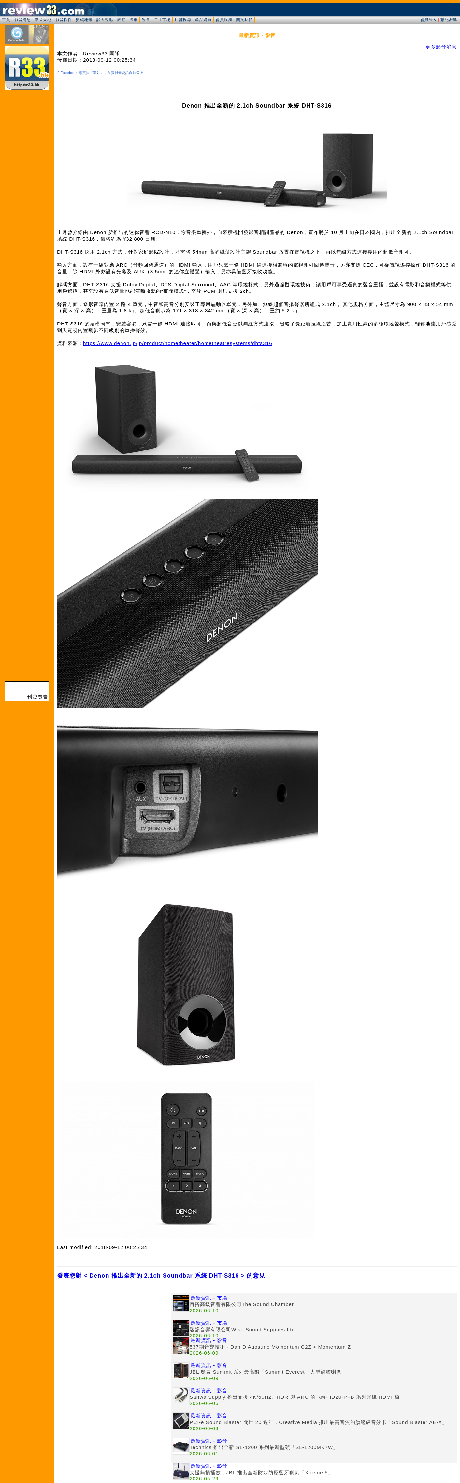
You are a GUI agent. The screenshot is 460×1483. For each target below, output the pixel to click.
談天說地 (104, 19)
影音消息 (22, 19)
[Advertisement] (114, 1338)
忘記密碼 (448, 19)
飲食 (146, 19)
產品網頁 (203, 19)
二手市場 (162, 19)
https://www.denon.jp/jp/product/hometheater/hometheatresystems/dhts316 (177, 343)
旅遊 (121, 19)
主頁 (6, 19)
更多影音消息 (441, 47)
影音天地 (43, 19)
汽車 (133, 19)
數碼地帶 (84, 19)
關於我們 (244, 19)
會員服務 (224, 19)
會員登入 (429, 19)
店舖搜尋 (183, 19)
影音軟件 (63, 19)
